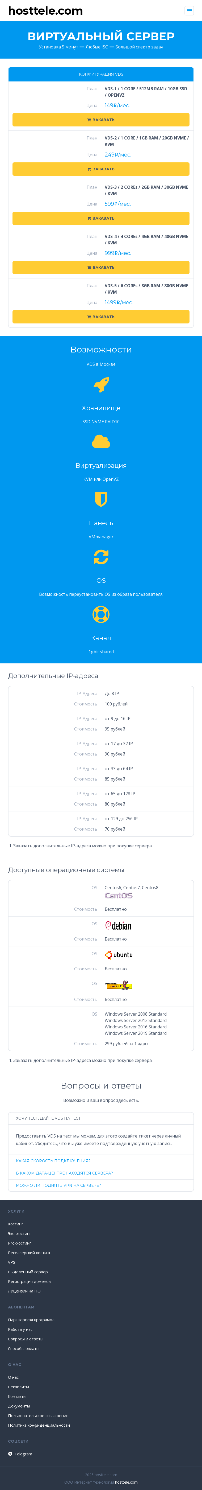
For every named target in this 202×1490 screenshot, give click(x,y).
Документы (19, 1406)
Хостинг (15, 1223)
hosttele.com (126, 1482)
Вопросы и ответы (25, 1338)
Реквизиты (18, 1386)
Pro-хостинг (19, 1243)
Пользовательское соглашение (38, 1415)
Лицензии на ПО (24, 1291)
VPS (11, 1262)
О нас (13, 1377)
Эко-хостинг (19, 1233)
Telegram (19, 1454)
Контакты (17, 1396)
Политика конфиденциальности (39, 1425)
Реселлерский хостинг (29, 1252)
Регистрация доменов (29, 1281)
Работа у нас (20, 1329)
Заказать (101, 119)
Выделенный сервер (28, 1271)
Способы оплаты (23, 1348)
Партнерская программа (31, 1319)
